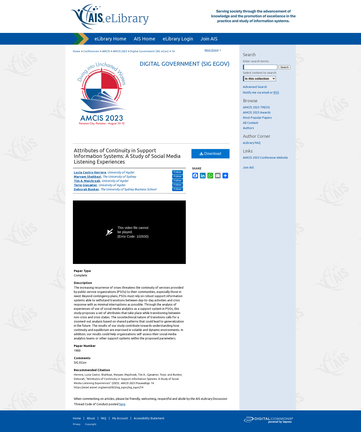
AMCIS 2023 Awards (257, 112)
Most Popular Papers (257, 117)
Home (76, 51)
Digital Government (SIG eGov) (149, 51)
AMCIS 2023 (120, 51)
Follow (177, 172)
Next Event (212, 50)
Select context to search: (260, 72)
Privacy (76, 424)
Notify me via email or (261, 92)
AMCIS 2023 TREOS (256, 107)
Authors (248, 128)
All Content (250, 122)
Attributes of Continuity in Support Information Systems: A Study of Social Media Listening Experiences (127, 156)
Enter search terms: (256, 61)
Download (210, 154)
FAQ (103, 418)
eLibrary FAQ (252, 142)
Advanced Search (255, 86)
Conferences (91, 51)
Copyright (90, 424)
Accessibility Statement (149, 418)
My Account (120, 418)
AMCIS (106, 51)
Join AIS (248, 167)
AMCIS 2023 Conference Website (265, 157)
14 (173, 51)
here (122, 404)
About (91, 418)
